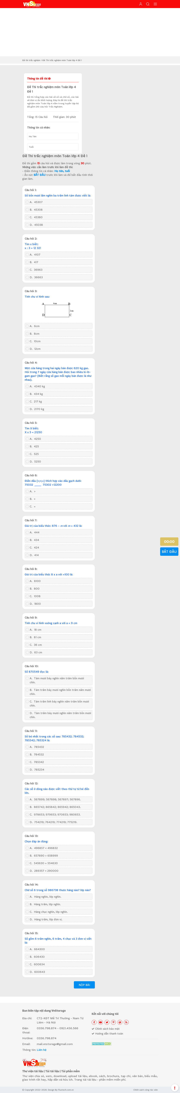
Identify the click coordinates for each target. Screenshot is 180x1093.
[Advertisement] (90, 32)
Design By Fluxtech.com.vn (61, 1089)
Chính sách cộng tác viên (145, 1089)
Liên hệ (41, 1050)
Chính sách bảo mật (106, 1029)
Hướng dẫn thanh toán (107, 1033)
